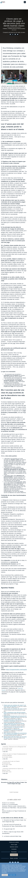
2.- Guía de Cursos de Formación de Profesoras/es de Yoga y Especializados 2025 (14, 825)
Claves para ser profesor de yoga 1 (13, 708)
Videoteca (4, 779)
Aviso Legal (14, 844)
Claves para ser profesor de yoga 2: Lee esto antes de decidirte (15, 706)
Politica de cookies (14, 842)
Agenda (3, 744)
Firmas (5, 28)
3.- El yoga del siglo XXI (8, 829)
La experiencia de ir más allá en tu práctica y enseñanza (13, 720)
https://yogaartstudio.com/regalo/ (16, 669)
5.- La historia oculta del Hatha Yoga (11, 836)
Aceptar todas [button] (12, 874)
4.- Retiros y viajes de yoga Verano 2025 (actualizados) (12, 832)
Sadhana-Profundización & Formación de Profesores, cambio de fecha (15, 717)
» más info (5, 751)
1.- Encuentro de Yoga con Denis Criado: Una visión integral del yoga (14, 820)
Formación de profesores (16, 28)
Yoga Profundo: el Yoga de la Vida (13, 727)
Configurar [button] (5, 874)
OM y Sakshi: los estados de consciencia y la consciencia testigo (15, 734)
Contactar (14, 849)
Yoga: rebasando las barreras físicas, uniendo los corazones (14, 724)
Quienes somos (14, 846)
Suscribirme (14, 854)
